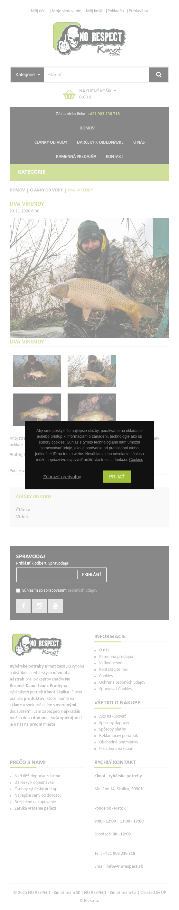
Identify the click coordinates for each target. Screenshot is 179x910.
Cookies (136, 459)
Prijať (117, 476)
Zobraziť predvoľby (62, 476)
